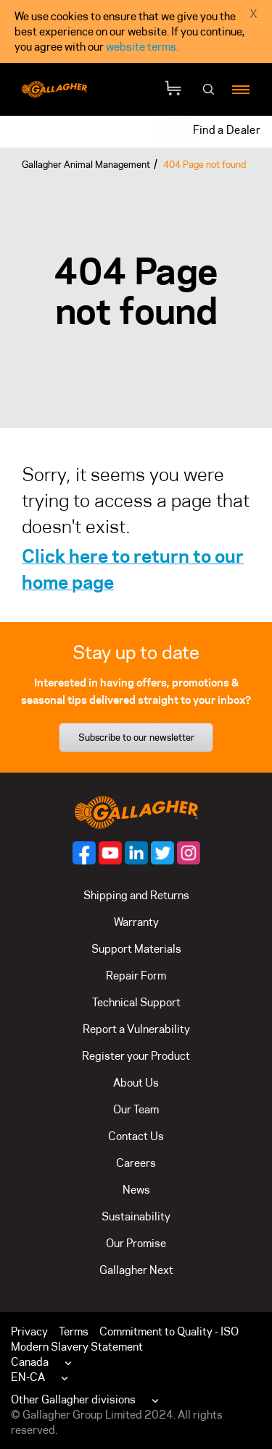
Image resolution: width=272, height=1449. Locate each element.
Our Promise (136, 1243)
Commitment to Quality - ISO (169, 1331)
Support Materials (136, 948)
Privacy (29, 1331)
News (136, 1189)
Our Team (136, 1109)
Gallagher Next (136, 1270)
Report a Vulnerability (136, 1029)
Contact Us (136, 1136)
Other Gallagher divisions (73, 1399)
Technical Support (136, 1002)
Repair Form (136, 975)
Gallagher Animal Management (86, 164)
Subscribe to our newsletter (136, 737)
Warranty (136, 922)
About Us (136, 1082)
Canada (30, 1361)
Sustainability (136, 1216)
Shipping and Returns (136, 895)
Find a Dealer (226, 129)
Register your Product (136, 1055)
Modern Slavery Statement (77, 1346)
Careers (136, 1162)
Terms (73, 1331)
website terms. (142, 46)
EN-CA (28, 1377)
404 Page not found (204, 164)
